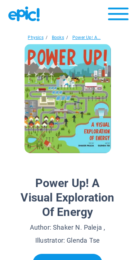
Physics (35, 37)
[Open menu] (118, 15)
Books (58, 37)
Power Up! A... (86, 37)
